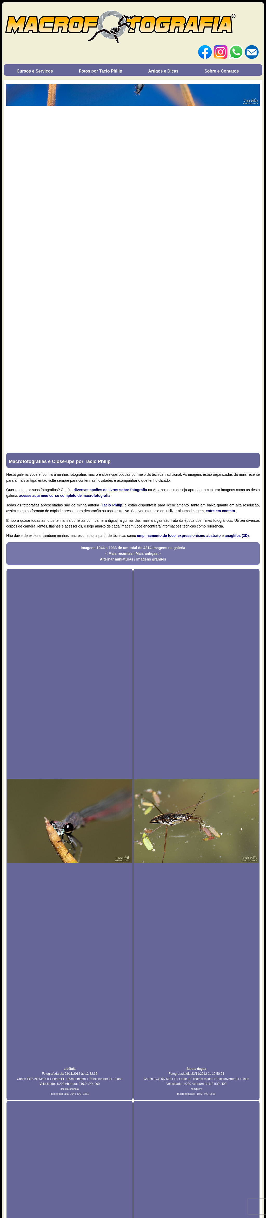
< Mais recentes (119, 553)
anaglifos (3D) (237, 535)
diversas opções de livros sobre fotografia (110, 490)
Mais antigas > (148, 553)
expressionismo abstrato (199, 535)
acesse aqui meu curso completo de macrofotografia (64, 495)
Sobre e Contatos (221, 71)
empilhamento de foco (156, 535)
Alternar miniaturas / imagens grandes (133, 559)
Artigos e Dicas (163, 71)
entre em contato (220, 511)
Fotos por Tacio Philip (100, 71)
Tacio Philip (112, 505)
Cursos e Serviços (35, 71)
